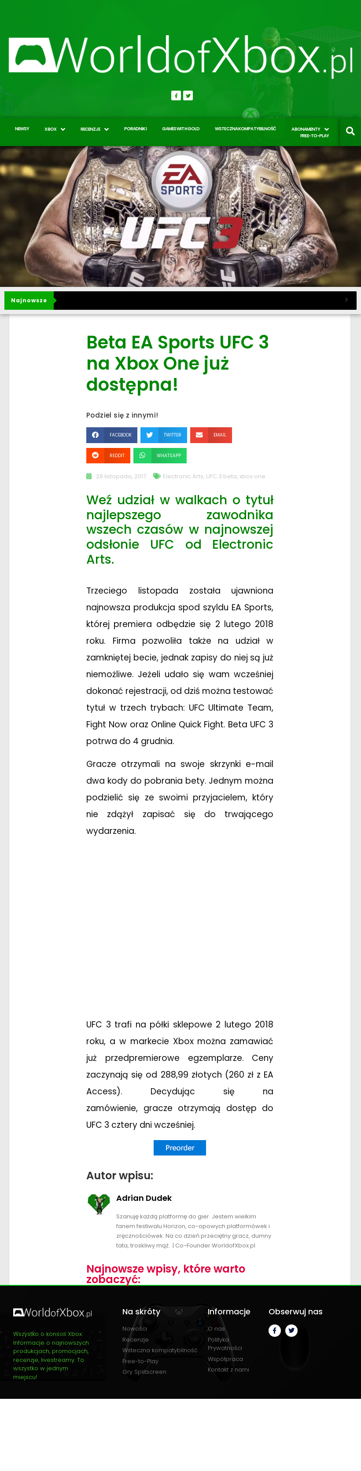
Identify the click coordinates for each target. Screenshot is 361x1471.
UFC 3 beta (221, 476)
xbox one (252, 476)
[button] (111, 435)
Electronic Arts (183, 476)
